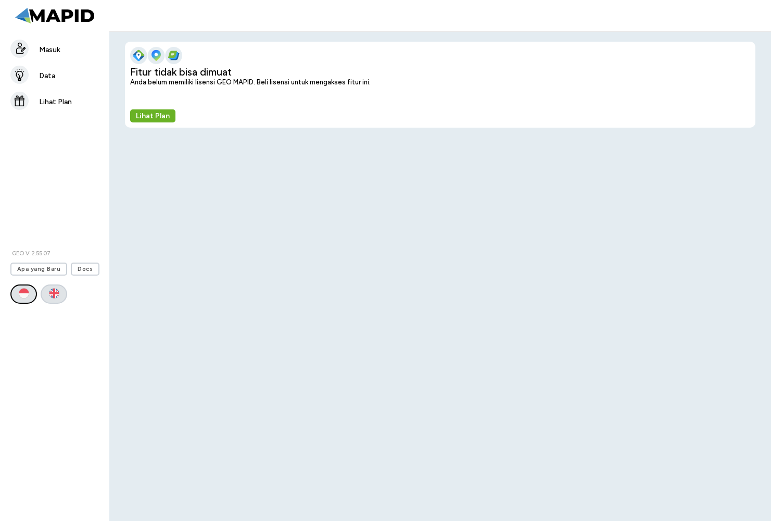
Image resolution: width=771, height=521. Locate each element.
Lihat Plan (153, 115)
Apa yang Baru (38, 269)
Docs (85, 269)
